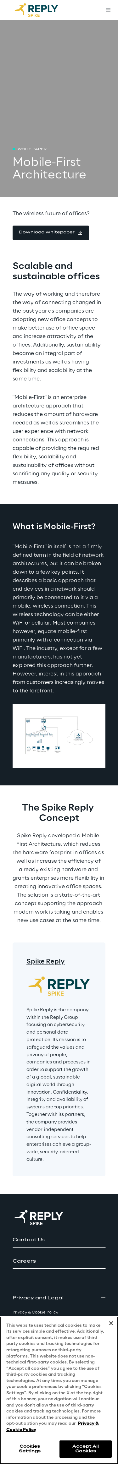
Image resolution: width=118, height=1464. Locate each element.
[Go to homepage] (42, 10)
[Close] (111, 1323)
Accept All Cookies (85, 1449)
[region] (59, 1390)
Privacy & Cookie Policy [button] (35, 1312)
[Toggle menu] (108, 10)
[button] (51, 233)
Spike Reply (45, 961)
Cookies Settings (30, 1449)
